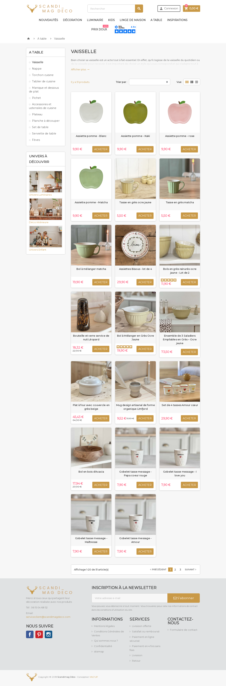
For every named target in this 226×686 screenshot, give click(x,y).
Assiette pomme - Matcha (91, 202)
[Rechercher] (115, 9)
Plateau (37, 114)
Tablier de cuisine (43, 81)
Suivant (191, 569)
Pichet (36, 98)
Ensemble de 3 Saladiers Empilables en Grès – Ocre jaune (180, 339)
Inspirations (177, 20)
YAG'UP (94, 676)
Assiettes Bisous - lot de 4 (135, 268)
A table (156, 20)
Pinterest (39, 634)
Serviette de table (44, 133)
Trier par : (121, 81)
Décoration (72, 20)
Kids (111, 20)
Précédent (157, 569)
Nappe (37, 68)
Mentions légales (104, 625)
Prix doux (99, 28)
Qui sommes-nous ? (106, 640)
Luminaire (95, 20)
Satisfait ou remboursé (146, 631)
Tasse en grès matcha (180, 202)
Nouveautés (48, 20)
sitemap (99, 651)
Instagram (48, 634)
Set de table (40, 127)
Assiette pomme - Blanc (91, 135)
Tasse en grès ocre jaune (135, 202)
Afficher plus (80, 69)
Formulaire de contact (183, 629)
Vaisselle (37, 62)
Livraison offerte (141, 625)
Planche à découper (46, 120)
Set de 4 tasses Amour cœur (180, 405)
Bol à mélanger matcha (91, 268)
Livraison (137, 655)
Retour (136, 660)
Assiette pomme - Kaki (135, 135)
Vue (179, 81)
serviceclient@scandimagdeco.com (48, 616)
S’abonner (183, 598)
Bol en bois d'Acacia (91, 471)
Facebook (30, 634)
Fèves (36, 140)
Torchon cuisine (43, 75)
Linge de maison (133, 20)
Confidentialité (103, 646)
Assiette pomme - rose (180, 135)
